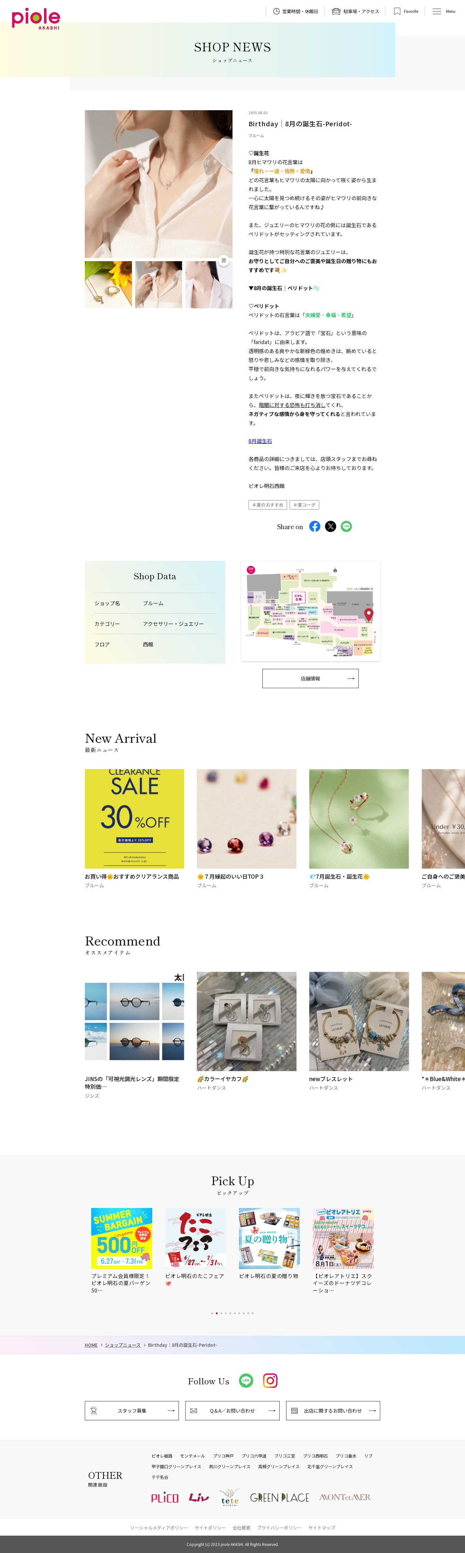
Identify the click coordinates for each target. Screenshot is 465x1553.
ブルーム (153, 603)
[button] (212, 1313)
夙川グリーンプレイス (229, 1466)
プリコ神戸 (223, 1456)
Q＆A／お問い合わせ (232, 1410)
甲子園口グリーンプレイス (176, 1466)
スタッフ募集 (132, 1410)
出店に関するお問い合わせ (333, 1410)
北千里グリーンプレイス (330, 1466)
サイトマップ (321, 1527)
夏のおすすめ (270, 504)
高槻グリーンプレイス (279, 1466)
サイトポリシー (210, 1527)
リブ (368, 1456)
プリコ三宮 (284, 1456)
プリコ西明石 (315, 1456)
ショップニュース (123, 1345)
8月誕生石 (260, 441)
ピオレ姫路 (162, 1456)
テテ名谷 (160, 1477)
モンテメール (192, 1456)
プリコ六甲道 (254, 1456)
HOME (91, 1345)
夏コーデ (307, 504)
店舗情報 (310, 678)
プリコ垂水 (346, 1456)
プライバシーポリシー (279, 1527)
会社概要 (241, 1527)
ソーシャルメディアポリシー (159, 1527)
